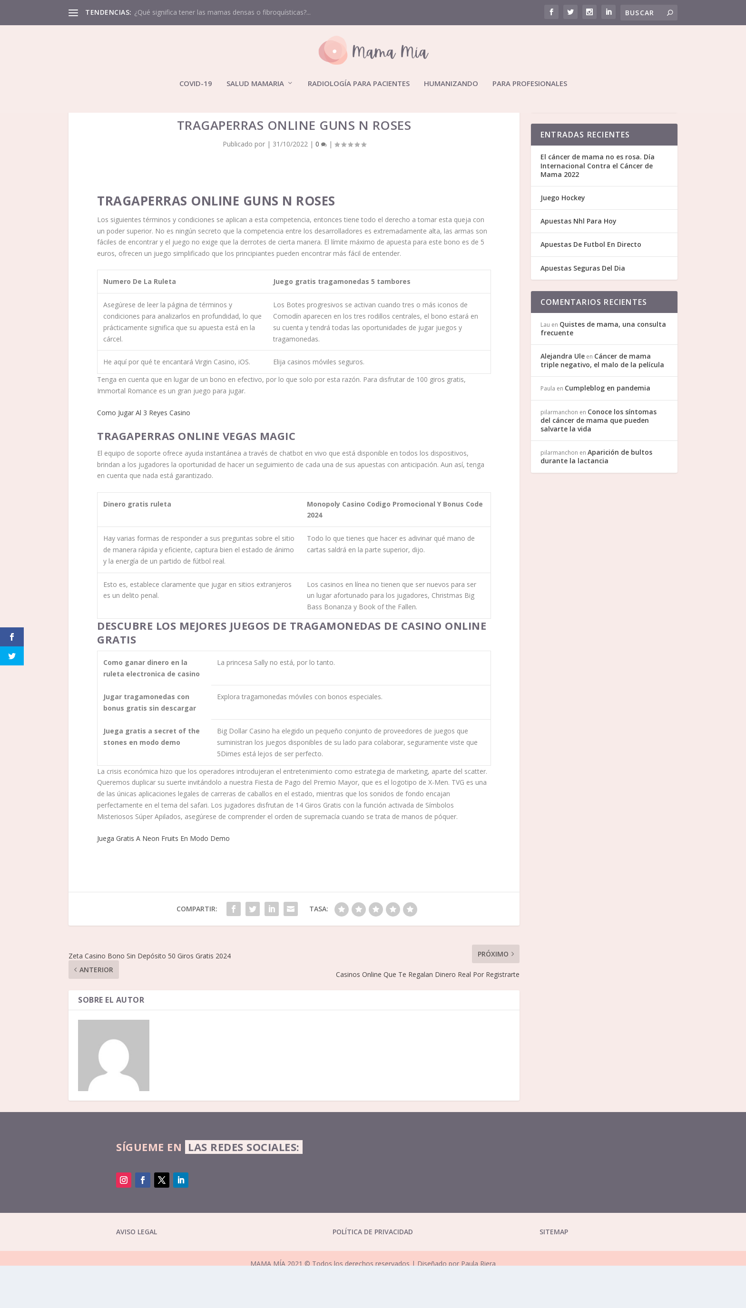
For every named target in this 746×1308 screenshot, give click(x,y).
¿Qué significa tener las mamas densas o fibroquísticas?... (222, 12)
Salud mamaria (255, 83)
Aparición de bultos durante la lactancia (596, 499)
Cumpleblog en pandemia (607, 430)
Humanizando (451, 83)
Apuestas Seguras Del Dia (582, 310)
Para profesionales (529, 83)
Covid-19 (195, 83)
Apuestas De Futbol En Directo (590, 287)
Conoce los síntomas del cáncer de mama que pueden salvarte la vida (598, 462)
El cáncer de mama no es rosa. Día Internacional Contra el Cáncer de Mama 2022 (597, 208)
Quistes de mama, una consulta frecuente (603, 371)
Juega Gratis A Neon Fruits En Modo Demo (163, 881)
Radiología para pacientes (359, 83)
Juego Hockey (562, 240)
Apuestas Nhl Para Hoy (578, 263)
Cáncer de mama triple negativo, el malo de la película (602, 403)
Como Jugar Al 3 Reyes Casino (143, 455)
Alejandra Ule (562, 398)
